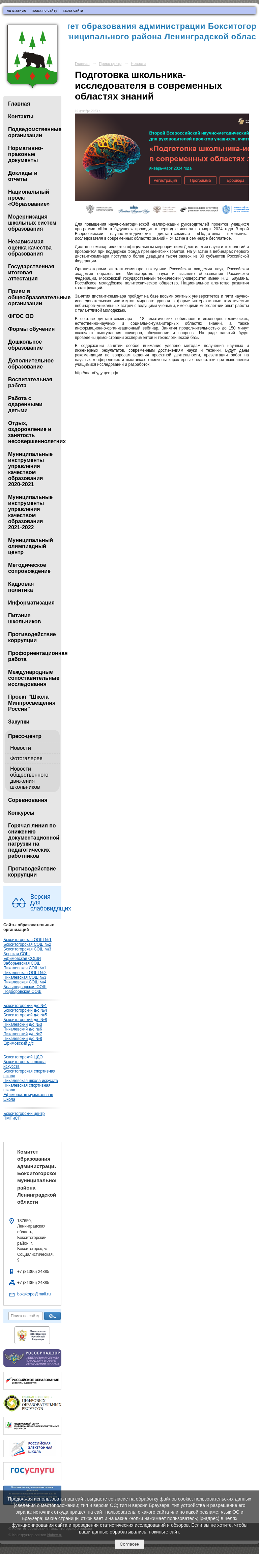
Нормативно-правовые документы (25, 154)
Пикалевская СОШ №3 (24, 977)
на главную (16, 10)
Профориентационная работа (34, 656)
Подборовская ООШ (22, 991)
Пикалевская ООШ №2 (25, 972)
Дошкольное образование (25, 345)
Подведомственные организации (34, 132)
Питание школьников (24, 618)
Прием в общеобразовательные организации (34, 297)
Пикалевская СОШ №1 (24, 968)
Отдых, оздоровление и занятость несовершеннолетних (34, 432)
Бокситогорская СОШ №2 (27, 944)
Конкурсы (21, 813)
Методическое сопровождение (29, 568)
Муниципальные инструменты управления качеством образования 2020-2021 (30, 469)
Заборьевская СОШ (21, 963)
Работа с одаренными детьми (25, 404)
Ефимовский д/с (18, 1043)
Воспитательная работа (30, 382)
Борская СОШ (16, 953)
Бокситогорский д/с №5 (25, 1015)
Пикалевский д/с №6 (22, 1029)
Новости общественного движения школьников (29, 778)
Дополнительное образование (31, 364)
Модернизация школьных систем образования (32, 223)
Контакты (20, 116)
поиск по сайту (44, 10)
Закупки (18, 722)
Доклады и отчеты (22, 176)
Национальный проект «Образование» (29, 198)
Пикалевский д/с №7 (22, 1034)
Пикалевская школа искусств (30, 1080)
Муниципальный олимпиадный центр (30, 546)
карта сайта (73, 10)
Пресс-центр (24, 736)
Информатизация (31, 603)
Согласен (129, 1544)
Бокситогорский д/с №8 (25, 1019)
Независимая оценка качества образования (30, 248)
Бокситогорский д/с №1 (25, 1005)
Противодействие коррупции (32, 637)
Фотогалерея (26, 758)
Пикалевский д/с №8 (22, 1038)
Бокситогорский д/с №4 (25, 1010)
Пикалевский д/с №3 (22, 1024)
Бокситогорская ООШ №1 (27, 939)
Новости (20, 748)
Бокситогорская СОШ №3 (27, 949)
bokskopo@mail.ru (34, 1294)
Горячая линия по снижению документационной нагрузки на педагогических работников (33, 841)
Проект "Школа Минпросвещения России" (31, 703)
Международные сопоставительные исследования (33, 678)
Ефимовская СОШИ (22, 958)
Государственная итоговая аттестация (31, 272)
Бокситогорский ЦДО (22, 1057)
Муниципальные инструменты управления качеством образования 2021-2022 (30, 512)
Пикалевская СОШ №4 (24, 982)
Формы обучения (31, 329)
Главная (19, 104)
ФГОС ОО (21, 316)
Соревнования (28, 800)
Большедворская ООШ (25, 986)
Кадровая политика (21, 587)
